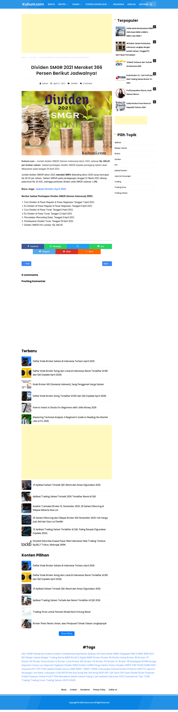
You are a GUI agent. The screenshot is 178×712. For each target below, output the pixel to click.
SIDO (121, 676)
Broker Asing (119, 657)
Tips (140, 676)
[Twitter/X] (78, 246)
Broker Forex (40, 661)
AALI (24, 653)
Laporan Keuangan (123, 176)
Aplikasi (118, 142)
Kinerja (115, 668)
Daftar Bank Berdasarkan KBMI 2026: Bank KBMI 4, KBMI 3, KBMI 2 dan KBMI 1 (139, 32)
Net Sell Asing (91, 672)
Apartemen (81, 653)
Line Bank (38, 672)
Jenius (66, 668)
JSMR (72, 668)
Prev (27, 263)
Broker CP (143, 657)
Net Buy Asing (75, 672)
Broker (117, 153)
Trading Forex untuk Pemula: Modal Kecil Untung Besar (62, 611)
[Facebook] (33, 246)
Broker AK (106, 657)
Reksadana (64, 676)
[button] (89, 251)
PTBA (55, 676)
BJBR (67, 657)
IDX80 (147, 665)
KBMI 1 (79, 668)
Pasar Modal (130, 672)
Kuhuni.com (89, 702)
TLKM (147, 676)
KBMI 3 (95, 668)
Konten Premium (128, 668)
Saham (74, 676)
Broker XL (113, 661)
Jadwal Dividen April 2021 (51, 189)
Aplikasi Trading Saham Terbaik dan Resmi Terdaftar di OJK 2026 (66, 600)
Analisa (48, 653)
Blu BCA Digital (78, 657)
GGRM (90, 665)
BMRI (90, 657)
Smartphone (131, 676)
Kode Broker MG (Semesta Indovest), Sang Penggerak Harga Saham (68, 384)
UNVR (72, 680)
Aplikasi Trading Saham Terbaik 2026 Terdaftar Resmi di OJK (64, 496)
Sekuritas (113, 676)
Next (107, 263)
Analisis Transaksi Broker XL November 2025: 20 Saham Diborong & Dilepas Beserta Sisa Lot (68, 508)
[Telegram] (44, 251)
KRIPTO (141, 668)
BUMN (145, 661)
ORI (122, 672)
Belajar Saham (121, 148)
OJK (111, 672)
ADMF (30, 653)
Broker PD (101, 661)
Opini (116, 672)
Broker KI (52, 661)
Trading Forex (120, 187)
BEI (23, 657)
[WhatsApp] (55, 246)
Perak (141, 672)
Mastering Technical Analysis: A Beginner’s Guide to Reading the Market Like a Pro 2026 (70, 419)
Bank (104, 653)
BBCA (134, 653)
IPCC (33, 668)
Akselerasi (39, 653)
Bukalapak (135, 661)
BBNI (140, 653)
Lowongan (49, 672)
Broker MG (78, 661)
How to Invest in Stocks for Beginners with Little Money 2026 (64, 407)
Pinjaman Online (36, 676)
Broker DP (27, 661)
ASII (99, 653)
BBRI (146, 653)
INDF (153, 665)
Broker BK (132, 657)
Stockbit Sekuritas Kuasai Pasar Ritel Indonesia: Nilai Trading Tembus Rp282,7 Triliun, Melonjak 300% (69, 542)
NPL (107, 672)
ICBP (134, 665)
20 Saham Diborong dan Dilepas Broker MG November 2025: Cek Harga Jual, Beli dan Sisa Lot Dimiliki (70, 519)
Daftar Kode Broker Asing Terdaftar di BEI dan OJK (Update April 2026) (69, 395)
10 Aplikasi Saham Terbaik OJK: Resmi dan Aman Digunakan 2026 (66, 484)
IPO (116, 165)
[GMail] (66, 251)
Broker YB (124, 661)
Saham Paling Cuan (88, 676)
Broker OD (90, 661)
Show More (66, 633)
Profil (49, 676)
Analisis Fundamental (64, 653)
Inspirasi (26, 668)
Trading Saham (121, 193)
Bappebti (126, 653)
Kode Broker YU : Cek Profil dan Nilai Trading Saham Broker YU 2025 (139, 79)
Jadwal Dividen (121, 170)
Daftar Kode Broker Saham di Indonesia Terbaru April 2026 (63, 361)
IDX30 (140, 665)
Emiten (82, 665)
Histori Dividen (116, 665)
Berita (61, 657)
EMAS (76, 665)
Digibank (59, 665)
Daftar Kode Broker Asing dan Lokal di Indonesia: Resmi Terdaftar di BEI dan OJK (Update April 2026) (70, 372)
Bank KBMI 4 (114, 653)
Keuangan (105, 668)
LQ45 (58, 672)
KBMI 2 (87, 668)
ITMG (44, 668)
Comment (88, 83)
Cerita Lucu (38, 665)
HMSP (128, 665)
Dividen (74, 83)
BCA (151, 653)
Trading (118, 181)
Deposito (49, 665)
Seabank (103, 676)
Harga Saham (101, 665)
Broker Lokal (65, 661)
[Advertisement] (67, 33)
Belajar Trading (49, 657)
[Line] (100, 246)
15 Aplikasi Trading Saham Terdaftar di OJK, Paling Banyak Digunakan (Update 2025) (69, 531)
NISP (101, 672)
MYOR (64, 672)
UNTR (65, 680)
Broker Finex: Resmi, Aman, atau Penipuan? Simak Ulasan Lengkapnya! (69, 623)
